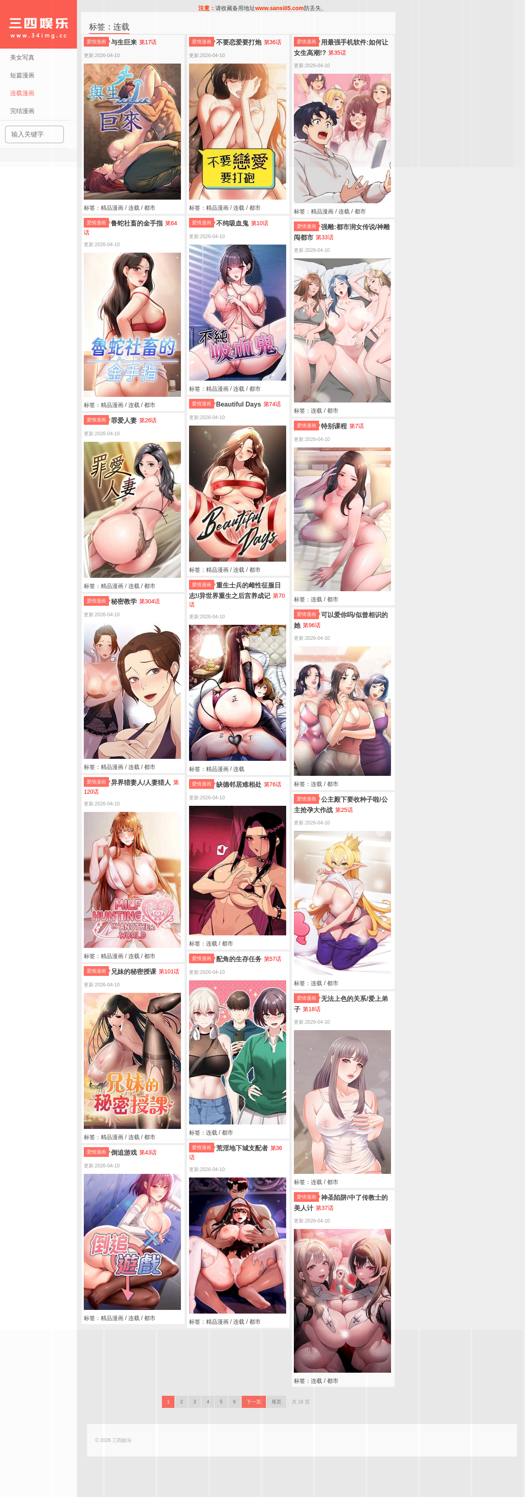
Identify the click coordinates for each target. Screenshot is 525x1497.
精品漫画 (112, 207)
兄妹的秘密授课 (133, 971)
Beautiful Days (238, 404)
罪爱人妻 (124, 420)
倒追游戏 (124, 1152)
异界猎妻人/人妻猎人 (141, 782)
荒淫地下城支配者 (242, 1148)
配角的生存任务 (238, 959)
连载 (134, 207)
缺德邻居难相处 (238, 784)
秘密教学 (124, 601)
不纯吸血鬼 (232, 223)
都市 (149, 207)
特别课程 (334, 426)
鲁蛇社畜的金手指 (137, 223)
